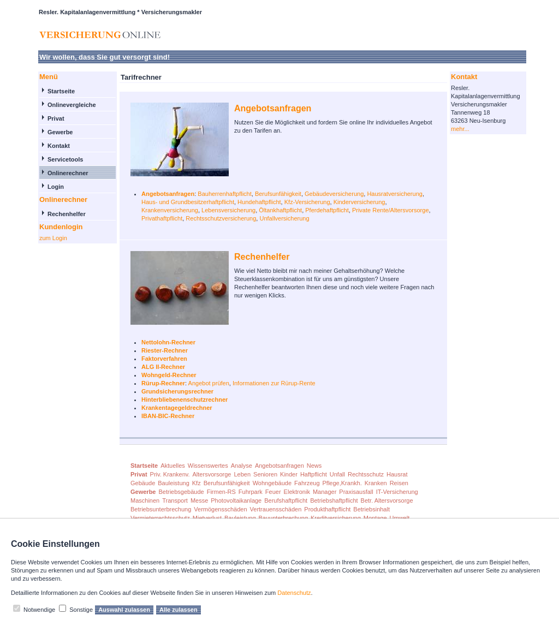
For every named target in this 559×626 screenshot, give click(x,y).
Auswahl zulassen (124, 609)
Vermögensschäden (220, 509)
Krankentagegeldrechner (176, 407)
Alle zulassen (178, 609)
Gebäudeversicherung (334, 193)
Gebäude (142, 483)
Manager (324, 491)
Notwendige (39, 609)
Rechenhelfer (66, 214)
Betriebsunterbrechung (160, 509)
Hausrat (397, 474)
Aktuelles (172, 465)
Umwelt (400, 518)
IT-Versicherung (397, 491)
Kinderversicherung (359, 202)
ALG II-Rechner (163, 366)
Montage (375, 518)
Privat (55, 118)
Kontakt (58, 145)
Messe (199, 500)
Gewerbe (60, 132)
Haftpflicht (313, 474)
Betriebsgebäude (181, 491)
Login (55, 186)
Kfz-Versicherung (307, 202)
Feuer (273, 491)
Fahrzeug (306, 483)
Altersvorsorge (212, 474)
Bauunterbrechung (283, 518)
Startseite (61, 91)
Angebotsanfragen (272, 108)
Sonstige (81, 609)
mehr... (460, 129)
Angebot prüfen (208, 383)
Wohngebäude (272, 483)
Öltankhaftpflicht (280, 210)
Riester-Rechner (164, 350)
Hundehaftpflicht (259, 202)
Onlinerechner (67, 173)
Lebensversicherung (228, 210)
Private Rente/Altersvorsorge (390, 210)
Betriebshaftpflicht (334, 500)
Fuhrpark (251, 491)
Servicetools (65, 159)
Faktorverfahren (164, 358)
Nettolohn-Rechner (168, 342)
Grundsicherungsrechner (177, 391)
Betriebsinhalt (371, 509)
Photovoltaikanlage (236, 500)
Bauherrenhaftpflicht (224, 193)
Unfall (337, 474)
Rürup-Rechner (163, 383)
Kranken (376, 483)
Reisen (399, 483)
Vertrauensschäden (276, 509)
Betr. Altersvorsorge (387, 500)
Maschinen (144, 500)
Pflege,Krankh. (342, 483)
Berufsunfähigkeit (278, 193)
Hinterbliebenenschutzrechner (184, 399)
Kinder (289, 474)
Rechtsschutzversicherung (221, 218)
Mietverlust (207, 518)
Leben (242, 474)
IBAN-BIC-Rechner (167, 416)
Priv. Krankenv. (170, 474)
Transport (175, 500)
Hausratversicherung (395, 193)
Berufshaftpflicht (285, 500)
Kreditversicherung (336, 518)
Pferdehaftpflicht (327, 210)
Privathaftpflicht (161, 218)
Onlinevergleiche (71, 105)
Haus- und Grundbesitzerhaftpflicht (187, 202)
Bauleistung (173, 483)
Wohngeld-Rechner (169, 375)
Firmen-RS (221, 491)
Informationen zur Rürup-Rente (274, 383)
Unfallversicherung (284, 218)
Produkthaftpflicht (327, 509)
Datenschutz (294, 592)
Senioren (265, 474)
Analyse (241, 465)
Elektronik (297, 491)
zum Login (53, 238)
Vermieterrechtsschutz (160, 518)
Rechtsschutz (366, 474)
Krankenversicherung (169, 210)
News (314, 465)
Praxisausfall (356, 491)
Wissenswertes (208, 465)
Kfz (196, 483)
